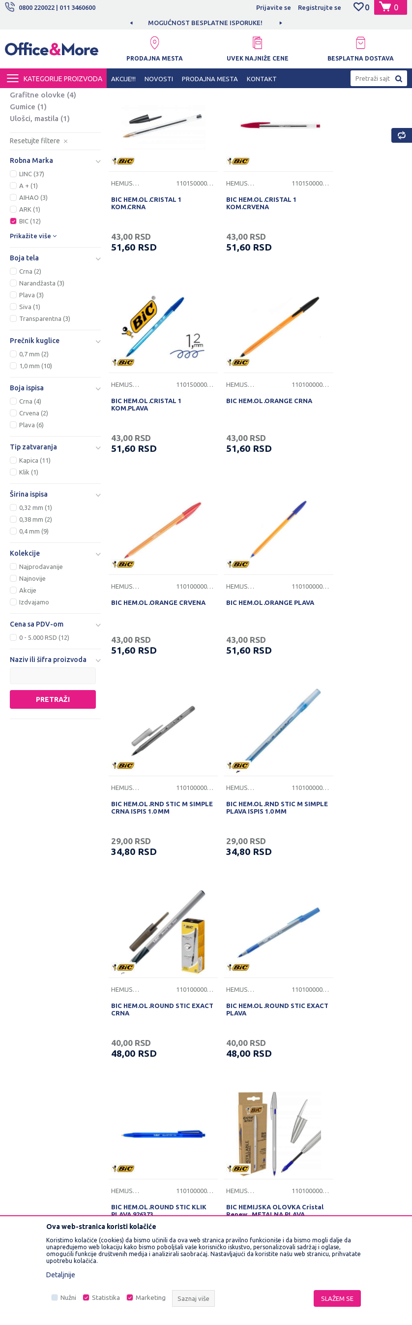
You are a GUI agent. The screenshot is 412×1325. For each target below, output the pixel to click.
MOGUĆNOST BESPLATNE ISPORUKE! (205, 22)
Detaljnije (60, 1275)
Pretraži (53, 787)
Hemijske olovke (46, 135)
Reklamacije (229, 1076)
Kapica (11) (35, 548)
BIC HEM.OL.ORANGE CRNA (153, 463)
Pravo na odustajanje (242, 1106)
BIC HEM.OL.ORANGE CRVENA (243, 467)
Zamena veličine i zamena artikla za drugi (250, 1128)
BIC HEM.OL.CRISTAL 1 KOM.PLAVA (346, 278)
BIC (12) (30, 309)
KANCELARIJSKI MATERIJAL (125, 97)
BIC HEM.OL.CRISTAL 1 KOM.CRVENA (245, 278)
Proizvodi (64, 97)
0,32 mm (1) (35, 595)
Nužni (68, 1297)
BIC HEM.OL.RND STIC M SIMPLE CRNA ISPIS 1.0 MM (152, 656)
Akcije (27, 678)
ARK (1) (29, 297)
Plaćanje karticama (239, 1061)
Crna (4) (30, 489)
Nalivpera (32, 147)
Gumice (28, 194)
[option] (206, 22)
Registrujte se (319, 7)
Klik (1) (28, 560)
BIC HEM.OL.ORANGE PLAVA (355, 463)
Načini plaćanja (233, 1045)
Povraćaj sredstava (239, 1091)
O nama (127, 984)
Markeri (31, 171)
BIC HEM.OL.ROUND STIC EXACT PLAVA (149, 844)
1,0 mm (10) (35, 453)
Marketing (151, 1297)
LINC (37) (31, 261)
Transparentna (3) (44, 406)
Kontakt (127, 1030)
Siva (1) (29, 394)
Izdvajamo (34, 690)
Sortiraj (330, 113)
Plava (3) (31, 382)
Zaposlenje (133, 1000)
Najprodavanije (41, 654)
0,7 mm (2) (34, 442)
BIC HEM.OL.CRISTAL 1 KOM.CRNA (145, 278)
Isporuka (224, 1030)
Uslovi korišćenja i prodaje (250, 984)
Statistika (106, 1297)
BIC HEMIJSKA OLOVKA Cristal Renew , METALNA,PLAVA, (348, 848)
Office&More (23, 97)
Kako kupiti (227, 1015)
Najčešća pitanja (140, 1045)
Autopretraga (279, 113)
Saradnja (129, 1015)
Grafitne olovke (43, 183)
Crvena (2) (33, 501)
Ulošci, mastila (40, 206)
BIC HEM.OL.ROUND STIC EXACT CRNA (350, 656)
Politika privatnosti (239, 1000)
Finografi (33, 159)
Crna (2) (30, 359)
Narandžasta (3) (41, 371)
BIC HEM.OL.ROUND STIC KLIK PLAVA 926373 (250, 844)
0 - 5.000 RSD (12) (44, 725)
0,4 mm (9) (34, 619)
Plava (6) (31, 512)
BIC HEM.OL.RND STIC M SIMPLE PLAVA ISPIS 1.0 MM (253, 656)
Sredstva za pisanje (200, 97)
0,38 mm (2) (35, 607)
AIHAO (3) (33, 285)
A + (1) (28, 273)
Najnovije (32, 666)
